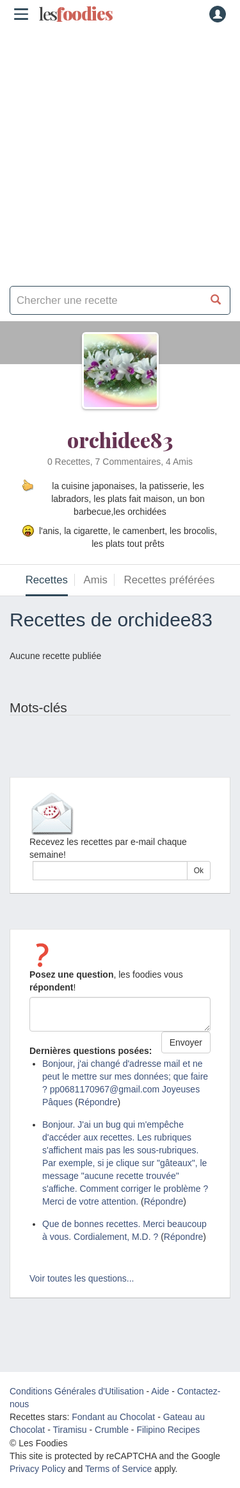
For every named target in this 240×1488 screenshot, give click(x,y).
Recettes (47, 580)
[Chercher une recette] (216, 300)
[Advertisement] (120, 152)
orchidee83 (120, 439)
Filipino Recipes (168, 1430)
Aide (160, 1391)
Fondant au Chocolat (113, 1417)
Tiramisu (69, 1430)
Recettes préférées (169, 580)
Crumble (112, 1430)
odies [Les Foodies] (75, 14)
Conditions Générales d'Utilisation (77, 1391)
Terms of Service (118, 1469)
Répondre (98, 1102)
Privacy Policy (37, 1469)
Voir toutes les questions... (81, 1278)
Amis (96, 580)
